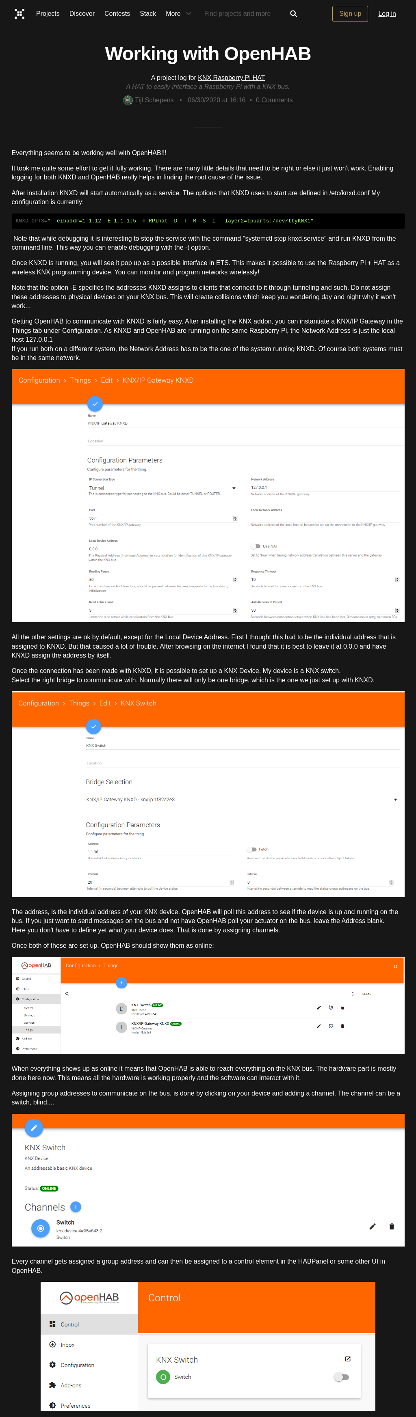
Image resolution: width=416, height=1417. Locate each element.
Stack (148, 13)
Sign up (350, 13)
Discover (82, 13)
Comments (274, 100)
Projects (48, 13)
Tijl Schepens (148, 100)
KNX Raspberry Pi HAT (231, 77)
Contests (117, 13)
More (180, 14)
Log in (387, 13)
